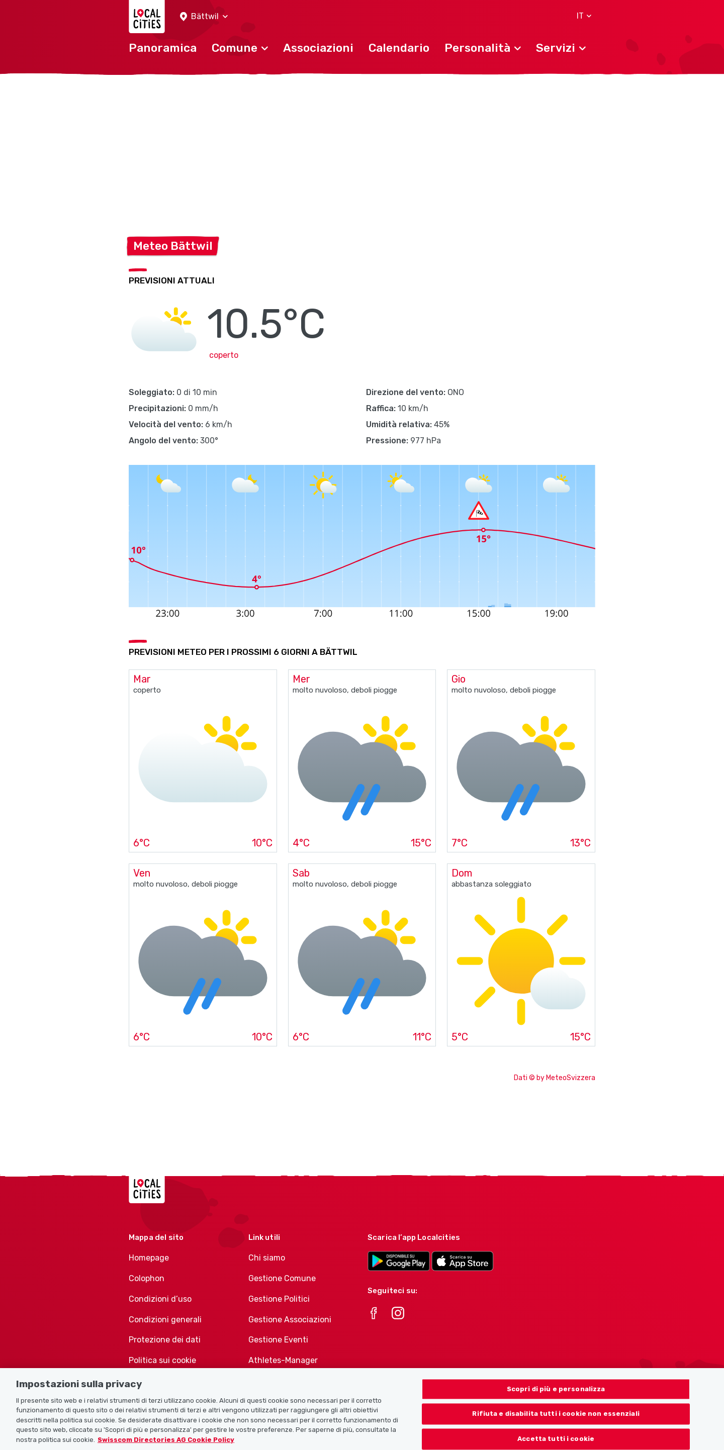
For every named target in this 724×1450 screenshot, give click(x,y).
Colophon (146, 1278)
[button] (204, 17)
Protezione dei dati (165, 1339)
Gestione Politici (279, 1299)
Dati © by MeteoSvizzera (554, 1078)
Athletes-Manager (283, 1360)
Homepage (149, 1258)
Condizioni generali (165, 1319)
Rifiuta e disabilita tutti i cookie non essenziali (556, 1425)
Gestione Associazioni (289, 1319)
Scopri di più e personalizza (556, 1400)
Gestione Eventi (278, 1339)
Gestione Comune (282, 1278)
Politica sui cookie (162, 1360)
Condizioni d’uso (160, 1299)
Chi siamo (266, 1258)
